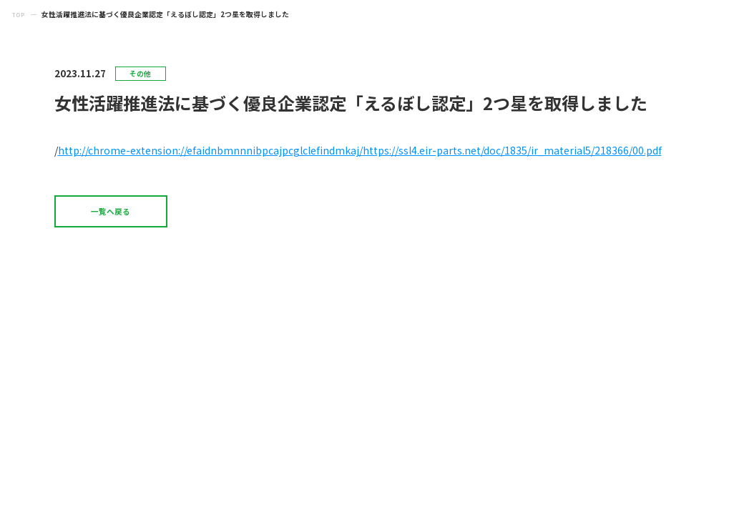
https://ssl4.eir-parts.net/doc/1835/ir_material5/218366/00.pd (510, 150)
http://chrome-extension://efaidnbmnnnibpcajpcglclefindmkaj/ (210, 150)
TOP (19, 14)
